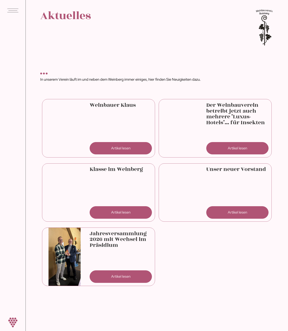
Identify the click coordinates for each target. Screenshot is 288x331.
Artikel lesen (121, 148)
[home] (13, 322)
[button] (13, 12)
